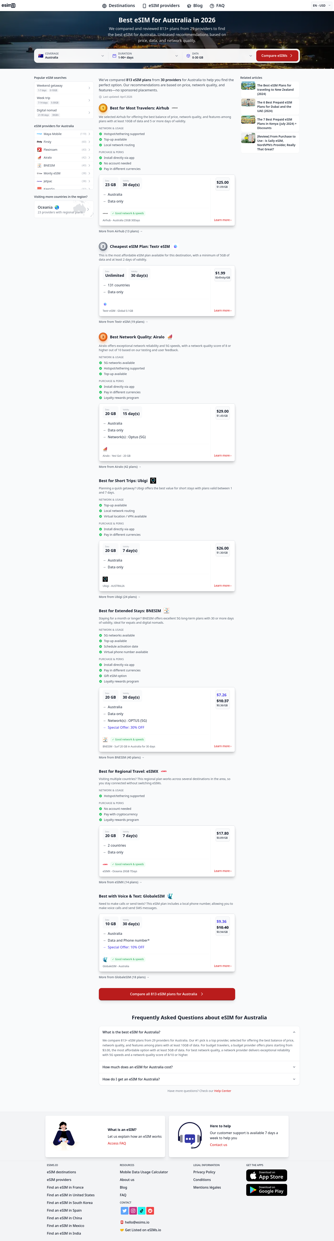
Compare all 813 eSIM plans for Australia (167, 994)
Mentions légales (207, 1187)
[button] (167, 200)
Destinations (118, 5)
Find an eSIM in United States (71, 1195)
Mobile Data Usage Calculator (144, 1172)
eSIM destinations (61, 1172)
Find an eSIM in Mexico (65, 1225)
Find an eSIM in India (64, 1233)
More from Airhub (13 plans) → (121, 231)
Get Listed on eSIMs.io (140, 1230)
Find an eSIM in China (64, 1218)
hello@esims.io (135, 1222)
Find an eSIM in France (65, 1187)
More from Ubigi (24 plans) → (120, 597)
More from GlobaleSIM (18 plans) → (124, 977)
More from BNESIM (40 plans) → (121, 757)
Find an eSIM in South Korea (70, 1202)
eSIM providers (161, 5)
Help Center (222, 1091)
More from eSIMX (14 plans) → (120, 882)
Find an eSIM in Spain (64, 1210)
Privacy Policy (204, 1172)
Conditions (202, 1179)
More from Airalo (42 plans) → (120, 467)
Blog (195, 5)
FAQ (217, 5)
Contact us (218, 1144)
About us (127, 1179)
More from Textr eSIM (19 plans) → (123, 322)
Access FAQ (117, 1143)
